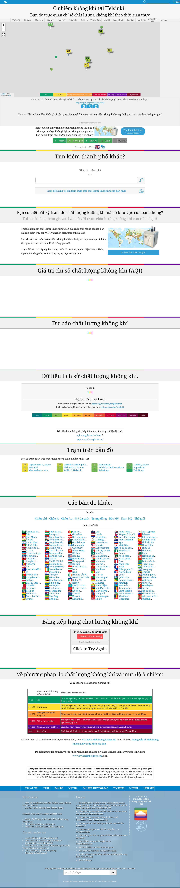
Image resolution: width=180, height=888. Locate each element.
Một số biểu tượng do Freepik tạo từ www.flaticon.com (93, 842)
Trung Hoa (145, 558)
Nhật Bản (121, 545)
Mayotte (97, 582)
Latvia (96, 534)
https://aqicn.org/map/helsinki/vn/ (90, 102)
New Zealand (123, 539)
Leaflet (3, 94)
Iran (72, 569)
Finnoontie (101, 464)
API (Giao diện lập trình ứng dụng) (40, 850)
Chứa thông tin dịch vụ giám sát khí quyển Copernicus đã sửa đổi (101, 836)
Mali (95, 571)
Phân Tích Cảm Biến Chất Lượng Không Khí (44, 826)
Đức (26, 534)
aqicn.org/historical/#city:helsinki (107, 403)
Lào (95, 531)
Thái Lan (144, 550)
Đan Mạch (29, 536)
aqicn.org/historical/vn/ (88, 435)
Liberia (97, 545)
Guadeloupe (76, 542)
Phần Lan (121, 563)
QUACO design (85, 860)
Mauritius (98, 579)
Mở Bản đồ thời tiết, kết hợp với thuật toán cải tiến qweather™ (100, 824)
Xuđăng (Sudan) (144, 600)
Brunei (27, 598)
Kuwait (74, 596)
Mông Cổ (98, 593)
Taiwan (144, 534)
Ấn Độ (27, 539)
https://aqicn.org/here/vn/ (90, 123)
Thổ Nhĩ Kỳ (146, 542)
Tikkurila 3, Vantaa (70, 467)
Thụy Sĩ (144, 547)
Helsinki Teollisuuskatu (108, 467)
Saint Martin (123, 590)
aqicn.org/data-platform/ (90, 439)
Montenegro (99, 596)
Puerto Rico (122, 571)
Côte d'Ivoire (53, 569)
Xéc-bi (143, 588)
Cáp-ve (50, 558)
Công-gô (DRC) (54, 566)
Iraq (72, 571)
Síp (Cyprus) (146, 531)
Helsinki (30, 467)
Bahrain (28, 585)
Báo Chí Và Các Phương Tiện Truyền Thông (44, 807)
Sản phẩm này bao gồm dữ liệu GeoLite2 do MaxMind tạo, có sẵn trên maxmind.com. (101, 812)
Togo (142, 553)
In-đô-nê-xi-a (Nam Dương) (77, 568)
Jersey (73, 582)
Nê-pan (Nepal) (124, 534)
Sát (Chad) (121, 596)
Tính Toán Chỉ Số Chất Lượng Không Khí (43, 840)
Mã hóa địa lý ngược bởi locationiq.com (96, 847)
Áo (25, 566)
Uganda (144, 571)
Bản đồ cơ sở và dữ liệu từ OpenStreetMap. (97, 850)
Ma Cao (97, 553)
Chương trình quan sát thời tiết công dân (97, 829)
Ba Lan (27, 579)
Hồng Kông (76, 550)
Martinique (99, 577)
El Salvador (53, 590)
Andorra (28, 563)
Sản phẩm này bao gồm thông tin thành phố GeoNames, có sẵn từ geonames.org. (97, 818)
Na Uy (96, 598)
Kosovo (74, 593)
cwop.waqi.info (83, 831)
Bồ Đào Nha (30, 574)
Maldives (98, 569)
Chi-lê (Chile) (54, 561)
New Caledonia (124, 536)
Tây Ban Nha (146, 539)
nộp (113, 872)
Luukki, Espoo (137, 464)
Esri (9, 95)
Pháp (119, 566)
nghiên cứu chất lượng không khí (42, 813)
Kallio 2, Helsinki (69, 470)
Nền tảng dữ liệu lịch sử (35, 853)
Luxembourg (100, 547)
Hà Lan (74, 553)
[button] (3, 25)
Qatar (119, 574)
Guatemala (76, 545)
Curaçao (51, 574)
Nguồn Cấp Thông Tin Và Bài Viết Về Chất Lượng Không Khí (45, 820)
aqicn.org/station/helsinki (112, 407)
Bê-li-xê (28, 590)
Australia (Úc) (31, 569)
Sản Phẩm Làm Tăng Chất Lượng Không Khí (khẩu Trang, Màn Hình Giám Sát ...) (46, 846)
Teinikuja (135, 470)
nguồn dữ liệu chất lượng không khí (41, 838)
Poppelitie (135, 467)
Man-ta (97, 574)
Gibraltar (75, 534)
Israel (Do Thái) (78, 577)
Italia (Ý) (74, 579)
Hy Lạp (74, 563)
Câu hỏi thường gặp (34, 832)
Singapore (121, 598)
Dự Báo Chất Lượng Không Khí (39, 843)
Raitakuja (100, 470)
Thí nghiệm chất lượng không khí (40, 824)
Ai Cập (27, 550)
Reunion (121, 582)
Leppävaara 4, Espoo (36, 464)
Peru (119, 561)
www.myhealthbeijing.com (87, 755)
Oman (119, 553)
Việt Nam (145, 579)
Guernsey (75, 547)
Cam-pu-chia (53, 553)
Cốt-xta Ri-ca (53, 545)
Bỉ (25, 571)
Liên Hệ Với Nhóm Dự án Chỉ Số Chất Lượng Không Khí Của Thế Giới (46, 803)
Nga (118, 542)
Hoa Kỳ (74, 555)
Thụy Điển (145, 545)
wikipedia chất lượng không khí (99, 739)
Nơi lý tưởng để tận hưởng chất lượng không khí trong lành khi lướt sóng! (101, 855)
